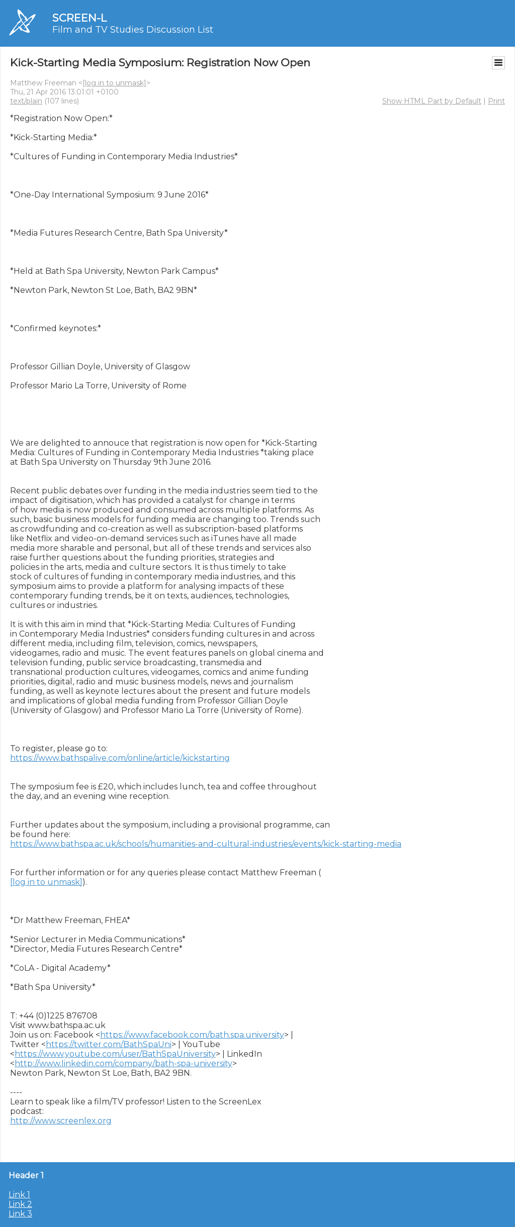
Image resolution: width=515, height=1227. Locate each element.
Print (496, 101)
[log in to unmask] (114, 82)
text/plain (26, 101)
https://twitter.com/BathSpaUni (108, 1044)
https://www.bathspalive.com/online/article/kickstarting (120, 758)
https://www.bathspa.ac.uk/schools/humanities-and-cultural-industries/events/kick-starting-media (205, 844)
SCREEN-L (79, 18)
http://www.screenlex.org (61, 1121)
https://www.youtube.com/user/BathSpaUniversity (115, 1054)
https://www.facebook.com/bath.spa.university (192, 1035)
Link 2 (20, 1204)
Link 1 (19, 1194)
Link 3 (20, 1213)
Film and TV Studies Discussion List (132, 29)
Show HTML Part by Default (431, 101)
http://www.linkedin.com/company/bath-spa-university (123, 1063)
